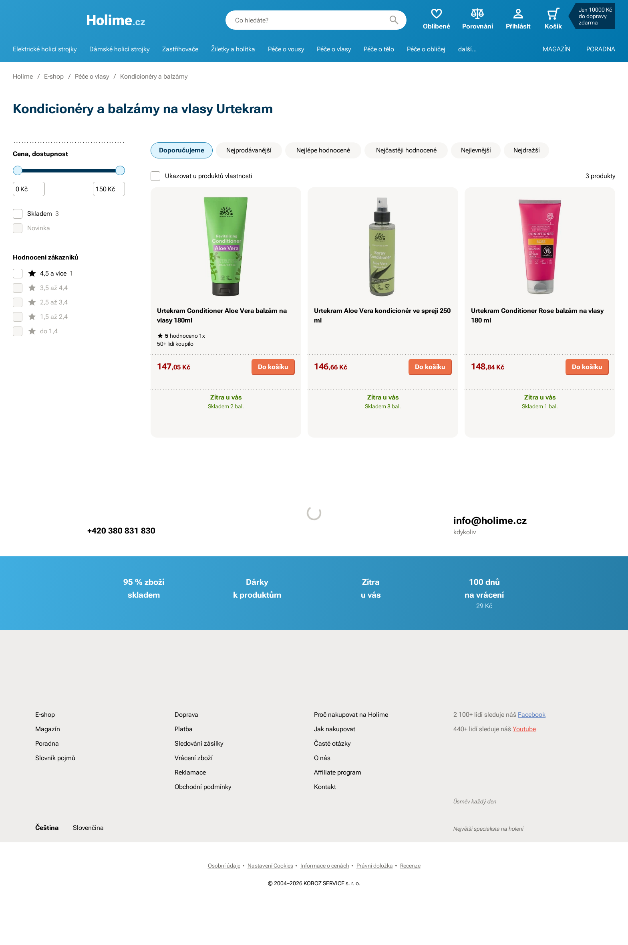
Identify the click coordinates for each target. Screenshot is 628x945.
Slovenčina (88, 827)
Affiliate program (337, 772)
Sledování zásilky (199, 743)
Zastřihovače (180, 49)
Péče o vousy (286, 49)
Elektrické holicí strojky (44, 49)
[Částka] (29, 189)
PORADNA (600, 49)
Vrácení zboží (194, 758)
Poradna (47, 743)
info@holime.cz (490, 520)
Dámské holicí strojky (119, 49)
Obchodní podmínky (203, 787)
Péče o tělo (379, 49)
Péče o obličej (426, 49)
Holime (23, 76)
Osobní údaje (224, 865)
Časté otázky (332, 743)
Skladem (36, 214)
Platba (184, 729)
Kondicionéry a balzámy (153, 76)
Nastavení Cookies (270, 865)
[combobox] (316, 20)
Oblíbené (436, 18)
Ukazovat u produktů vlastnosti (201, 176)
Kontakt (325, 787)
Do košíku (273, 367)
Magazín (47, 729)
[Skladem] (17, 214)
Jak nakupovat (334, 729)
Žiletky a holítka (233, 49)
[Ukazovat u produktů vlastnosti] (155, 176)
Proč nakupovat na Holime (351, 714)
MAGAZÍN (556, 49)
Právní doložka (374, 865)
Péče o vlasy (334, 49)
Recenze (410, 865)
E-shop (54, 76)
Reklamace (190, 772)
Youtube (524, 729)
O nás (322, 758)
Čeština (46, 827)
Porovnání (477, 18)
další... (467, 49)
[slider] (17, 170)
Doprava (186, 714)
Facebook (531, 714)
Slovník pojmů (55, 758)
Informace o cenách (324, 865)
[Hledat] (394, 20)
